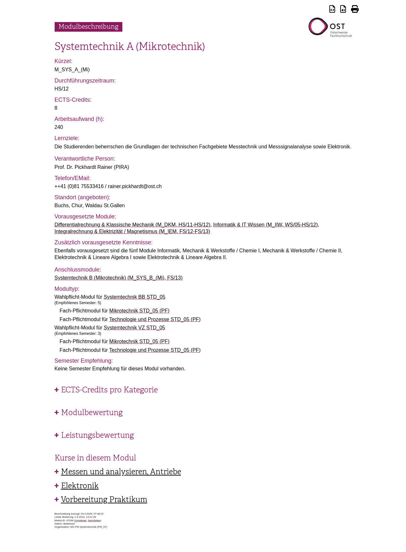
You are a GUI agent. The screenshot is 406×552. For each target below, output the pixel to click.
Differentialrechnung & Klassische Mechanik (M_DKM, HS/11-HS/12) (133, 224)
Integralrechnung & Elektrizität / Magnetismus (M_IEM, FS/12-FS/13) (132, 231)
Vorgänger (81, 520)
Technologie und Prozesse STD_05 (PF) (155, 319)
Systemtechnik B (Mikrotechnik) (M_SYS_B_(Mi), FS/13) (119, 277)
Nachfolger (94, 520)
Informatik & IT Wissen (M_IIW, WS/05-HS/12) (265, 224)
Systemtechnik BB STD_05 (134, 297)
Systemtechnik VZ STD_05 (134, 327)
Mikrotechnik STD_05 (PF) (139, 310)
